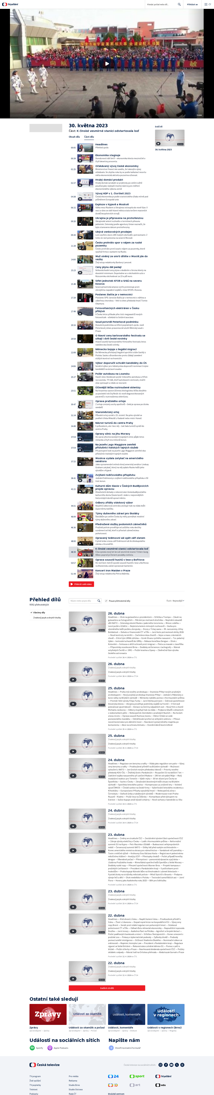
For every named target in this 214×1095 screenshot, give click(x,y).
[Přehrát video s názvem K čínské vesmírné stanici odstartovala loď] (107, 64)
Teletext (33, 1089)
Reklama (73, 1080)
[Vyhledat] (99, 601)
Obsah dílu (74, 136)
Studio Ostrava (76, 1089)
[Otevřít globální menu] (207, 4)
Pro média (73, 1076)
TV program (35, 1076)
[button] (107, 63)
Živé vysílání (35, 1080)
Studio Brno (74, 1085)
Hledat (179, 5)
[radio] (45, 612)
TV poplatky (35, 1085)
